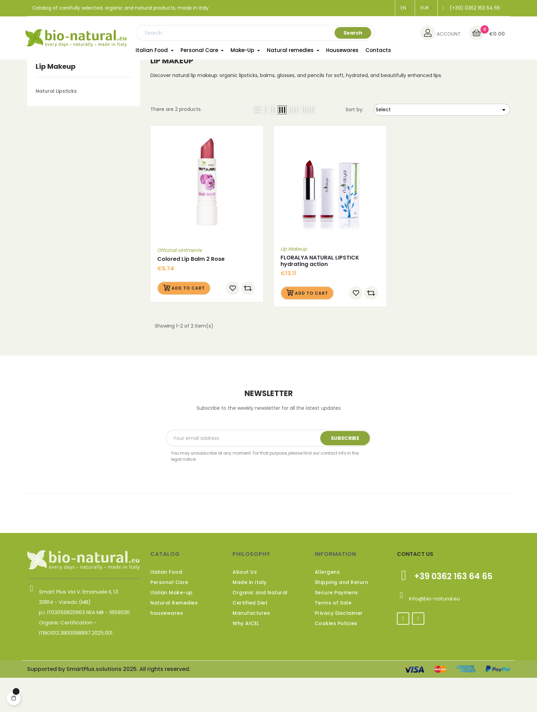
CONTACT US (415, 588)
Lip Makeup (56, 100)
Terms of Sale (333, 637)
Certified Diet (250, 637)
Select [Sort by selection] (442, 144)
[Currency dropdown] (426, 8)
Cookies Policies (336, 657)
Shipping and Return (342, 616)
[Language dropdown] (405, 8)
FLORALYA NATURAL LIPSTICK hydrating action (319, 295)
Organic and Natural (260, 626)
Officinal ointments (179, 284)
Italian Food (166, 606)
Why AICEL (246, 657)
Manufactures (251, 647)
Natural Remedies (174, 637)
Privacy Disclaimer (339, 647)
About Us (245, 606)
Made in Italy (250, 616)
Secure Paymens (336, 626)
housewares (166, 647)
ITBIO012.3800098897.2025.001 (76, 667)
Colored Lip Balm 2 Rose (191, 293)
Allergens (327, 606)
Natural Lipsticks (56, 125)
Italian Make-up (171, 626)
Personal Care (169, 616)
